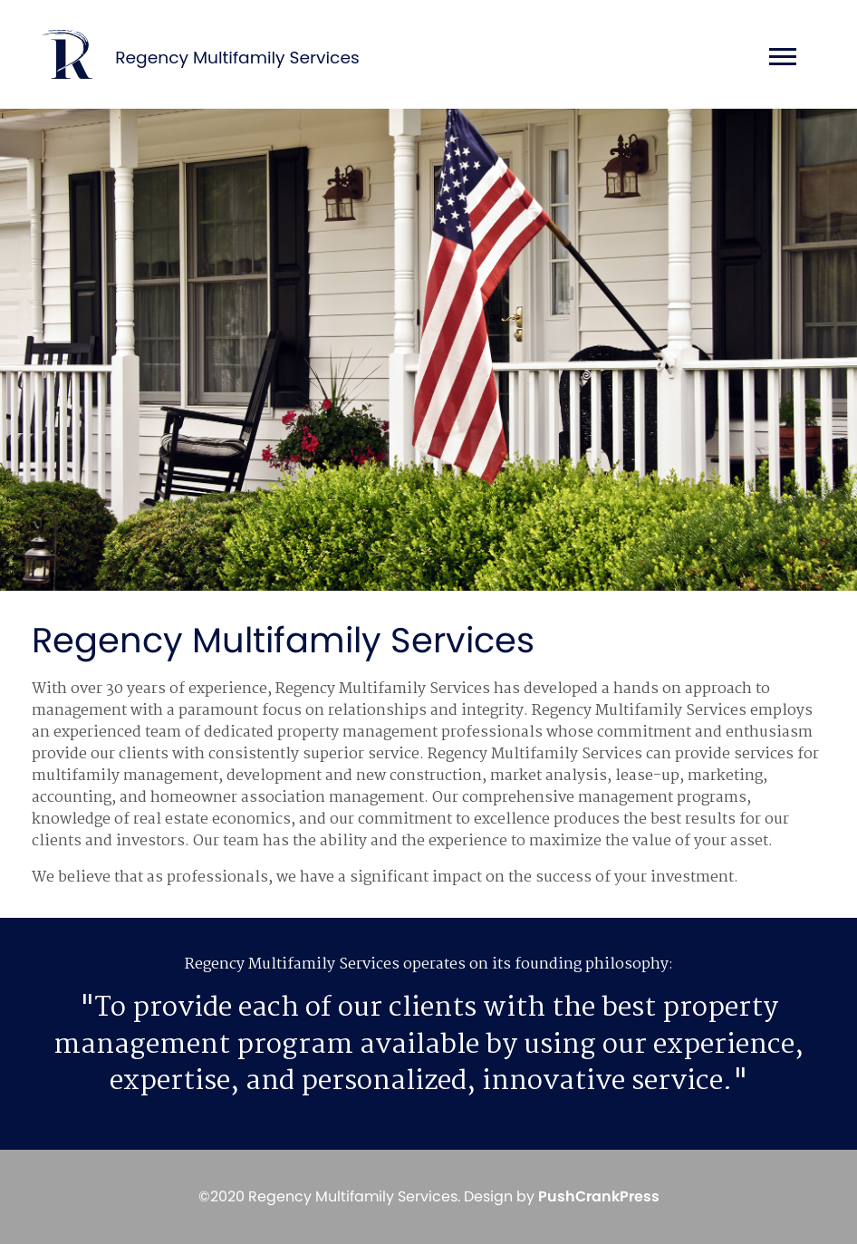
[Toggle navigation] (777, 59)
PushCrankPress (599, 1196)
